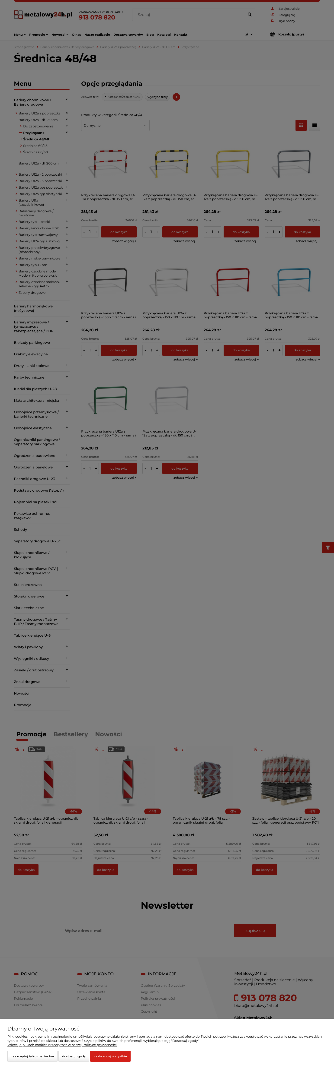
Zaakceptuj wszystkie (110, 1056)
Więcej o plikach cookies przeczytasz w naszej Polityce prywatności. (62, 1045)
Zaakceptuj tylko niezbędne (32, 1056)
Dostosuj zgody (74, 1056)
